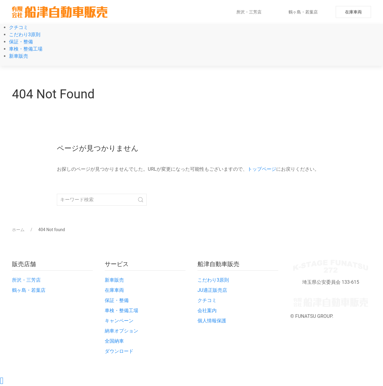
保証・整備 (21, 42)
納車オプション (121, 331)
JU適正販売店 (212, 290)
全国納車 (114, 341)
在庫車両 (353, 12)
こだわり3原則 (24, 34)
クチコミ (18, 27)
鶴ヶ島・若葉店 (303, 12)
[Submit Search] (141, 200)
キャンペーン (119, 321)
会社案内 (207, 310)
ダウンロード (119, 351)
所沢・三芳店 (249, 12)
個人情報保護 (211, 321)
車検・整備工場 (25, 49)
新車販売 (18, 56)
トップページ (261, 169)
